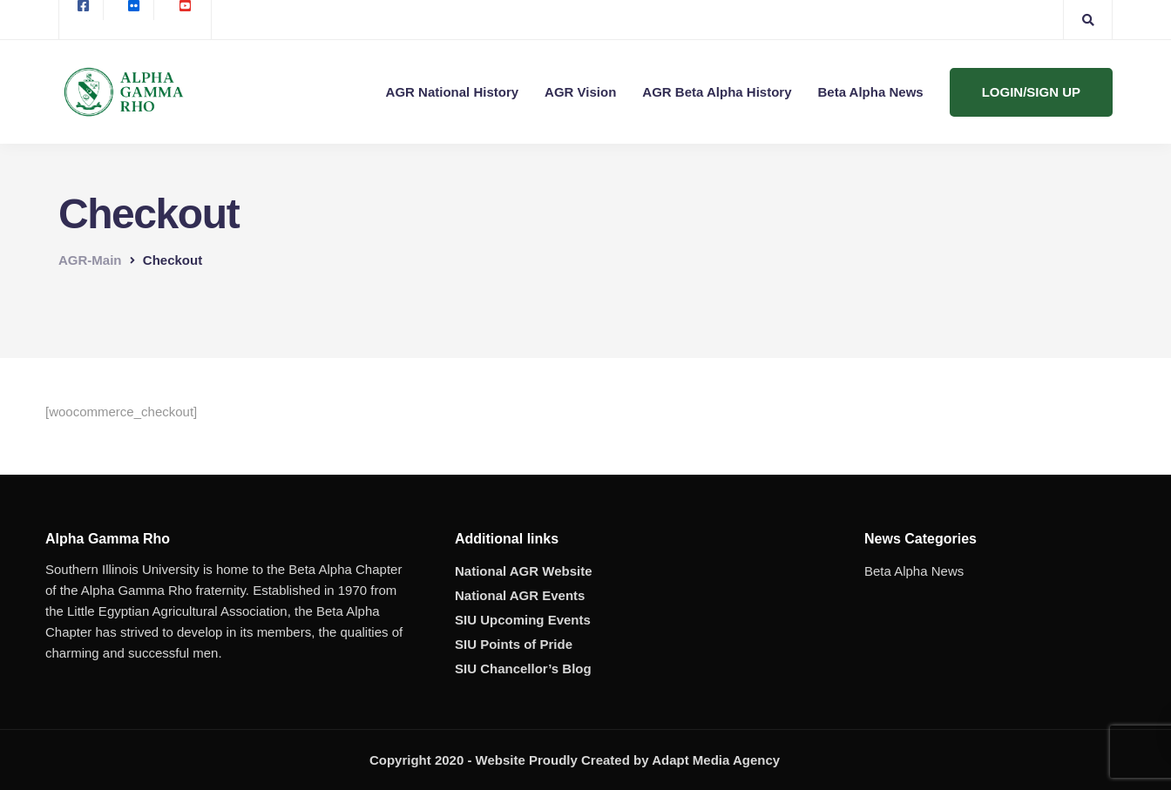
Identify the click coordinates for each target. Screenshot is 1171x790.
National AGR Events (520, 595)
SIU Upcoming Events (523, 619)
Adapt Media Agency (716, 760)
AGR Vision (580, 91)
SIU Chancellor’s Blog (523, 668)
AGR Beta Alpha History (716, 91)
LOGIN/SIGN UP (1031, 91)
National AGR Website (523, 571)
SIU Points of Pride (513, 644)
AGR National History (452, 91)
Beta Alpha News (871, 91)
